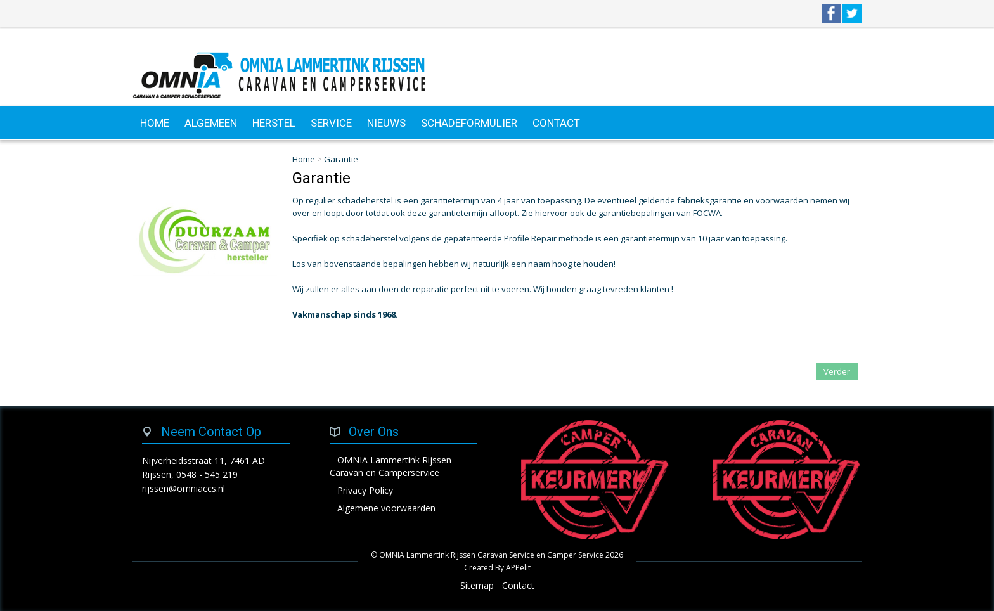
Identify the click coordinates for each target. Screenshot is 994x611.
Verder (836, 371)
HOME (154, 123)
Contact (518, 585)
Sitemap (477, 585)
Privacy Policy (365, 490)
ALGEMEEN (210, 123)
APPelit (518, 567)
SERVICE (331, 123)
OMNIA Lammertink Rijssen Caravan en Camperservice (390, 466)
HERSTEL (273, 123)
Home (303, 159)
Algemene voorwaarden (386, 508)
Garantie (341, 159)
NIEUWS (386, 123)
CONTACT (556, 123)
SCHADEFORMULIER (469, 123)
